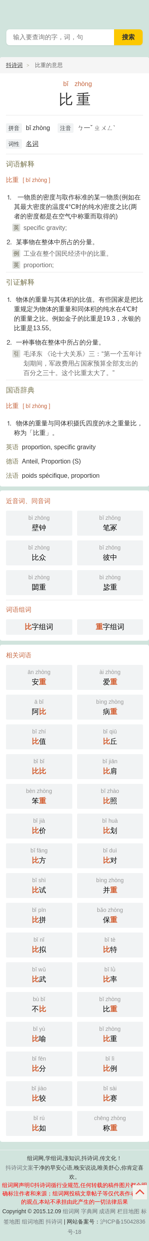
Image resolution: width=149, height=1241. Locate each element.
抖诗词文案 (19, 1167)
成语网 (107, 1211)
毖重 (110, 582)
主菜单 (138, 12)
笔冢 (110, 522)
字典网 (89, 1211)
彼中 (110, 552)
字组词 (39, 627)
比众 (39, 552)
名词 (32, 143)
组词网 (71, 1211)
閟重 (39, 582)
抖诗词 (14, 65)
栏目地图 (128, 1211)
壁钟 (39, 522)
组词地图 (33, 1221)
